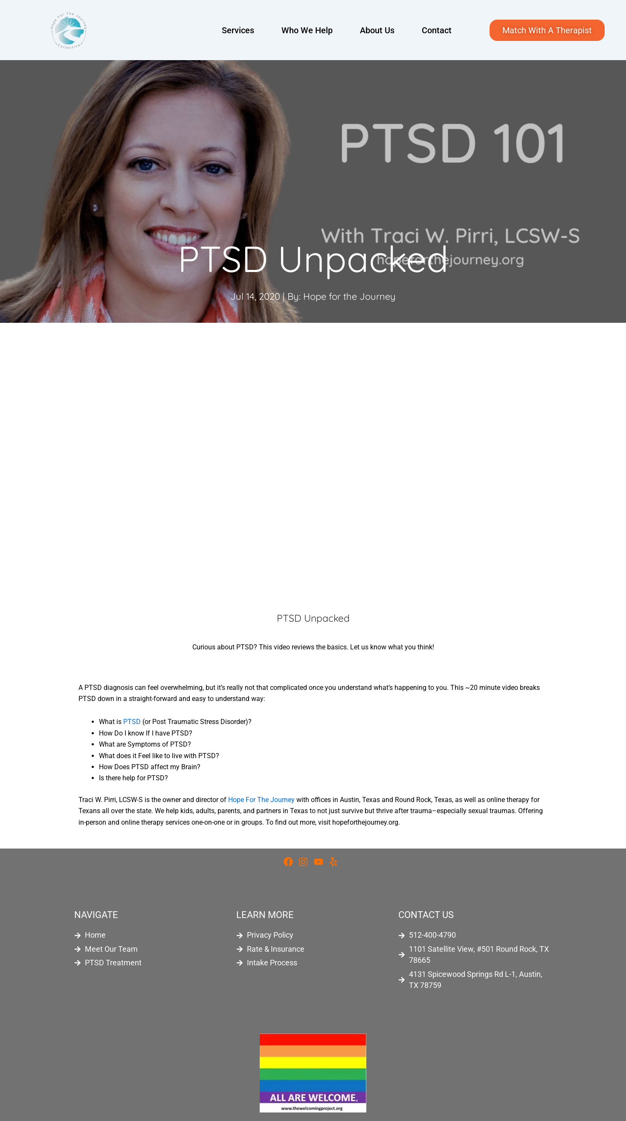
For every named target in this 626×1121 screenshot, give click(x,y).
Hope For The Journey (261, 800)
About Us (377, 30)
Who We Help (307, 30)
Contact (437, 30)
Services (238, 30)
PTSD (132, 722)
